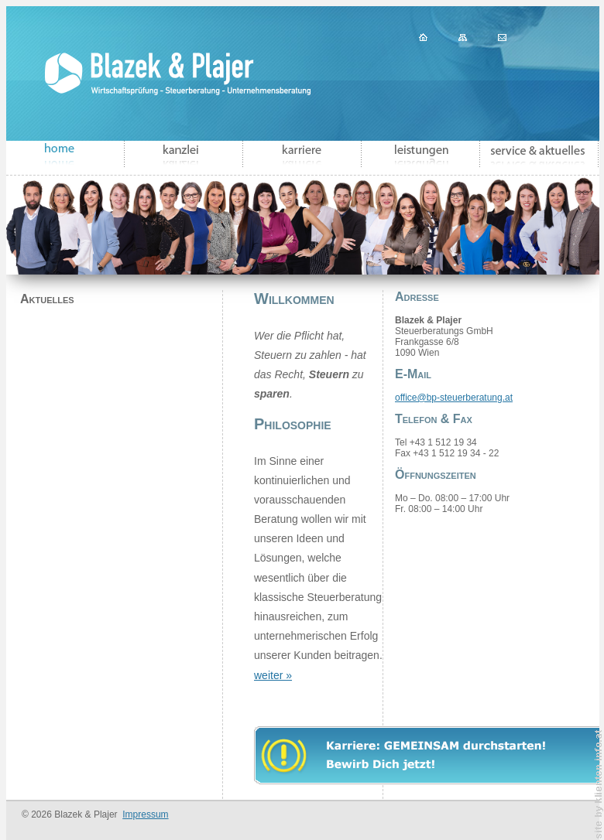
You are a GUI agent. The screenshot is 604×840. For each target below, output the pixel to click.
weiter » (273, 675)
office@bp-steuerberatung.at (454, 397)
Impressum (145, 814)
